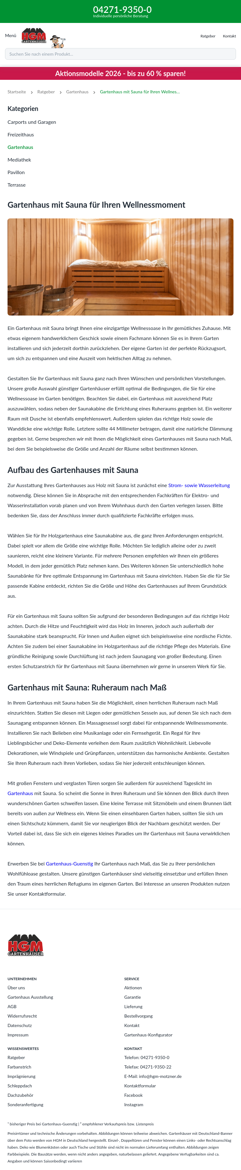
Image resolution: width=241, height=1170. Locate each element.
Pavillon (16, 172)
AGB (12, 1006)
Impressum (18, 1034)
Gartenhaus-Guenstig (69, 863)
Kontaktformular (140, 1085)
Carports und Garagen (32, 122)
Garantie (132, 997)
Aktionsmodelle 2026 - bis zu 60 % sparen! (120, 73)
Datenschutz (20, 1025)
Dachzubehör (20, 1095)
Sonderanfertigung (25, 1104)
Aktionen (133, 987)
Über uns (16, 987)
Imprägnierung (21, 1076)
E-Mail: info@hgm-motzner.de (153, 1076)
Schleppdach (20, 1085)
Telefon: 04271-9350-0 (146, 1057)
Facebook (133, 1095)
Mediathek (19, 159)
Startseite (17, 91)
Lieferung (133, 1006)
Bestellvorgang (138, 1016)
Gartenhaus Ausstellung (30, 997)
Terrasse (17, 185)
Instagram (133, 1104)
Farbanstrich (19, 1066)
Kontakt (132, 1025)
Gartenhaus (77, 91)
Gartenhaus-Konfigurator (148, 1034)
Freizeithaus (21, 134)
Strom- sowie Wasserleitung (199, 485)
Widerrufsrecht (22, 1016)
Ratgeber (46, 91)
